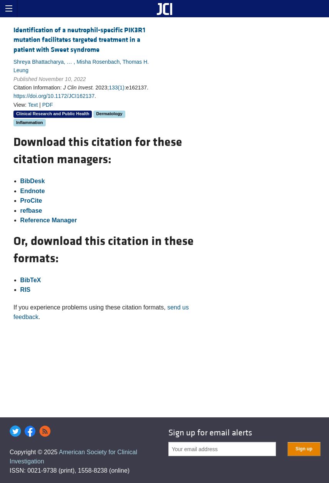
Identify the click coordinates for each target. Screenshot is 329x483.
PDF (47, 105)
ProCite (31, 200)
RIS (25, 289)
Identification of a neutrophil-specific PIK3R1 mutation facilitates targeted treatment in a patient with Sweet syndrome (79, 40)
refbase (31, 210)
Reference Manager (48, 220)
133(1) (116, 87)
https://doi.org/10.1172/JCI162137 (54, 96)
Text (33, 105)
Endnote (32, 191)
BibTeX (30, 280)
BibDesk (32, 181)
